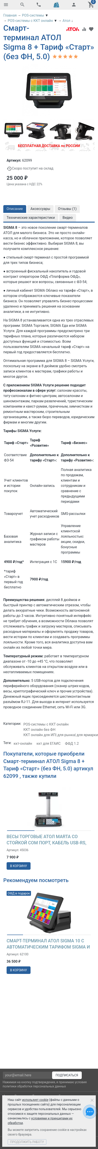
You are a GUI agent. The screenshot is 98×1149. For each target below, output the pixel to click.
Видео (68, 217)
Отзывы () (67, 209)
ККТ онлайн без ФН (39, 730)
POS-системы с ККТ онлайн (46, 724)
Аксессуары (40, 209)
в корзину (18, 865)
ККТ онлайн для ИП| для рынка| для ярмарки (60, 735)
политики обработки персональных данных (34, 1086)
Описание (15, 209)
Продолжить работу (27, 1142)
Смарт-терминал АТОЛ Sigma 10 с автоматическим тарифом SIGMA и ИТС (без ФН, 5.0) (48, 947)
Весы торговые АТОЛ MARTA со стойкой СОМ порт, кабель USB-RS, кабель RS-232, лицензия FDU (46, 843)
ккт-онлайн (23, 743)
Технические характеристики (31, 217)
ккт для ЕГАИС (48, 743)
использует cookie (35, 1100)
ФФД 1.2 (72, 743)
